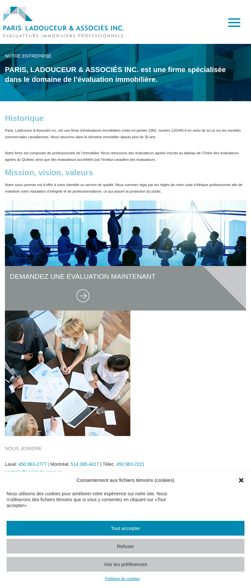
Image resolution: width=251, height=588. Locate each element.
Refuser (125, 546)
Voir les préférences (125, 564)
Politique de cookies (122, 579)
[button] (241, 480)
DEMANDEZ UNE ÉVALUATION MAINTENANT (83, 276)
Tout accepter (125, 528)
